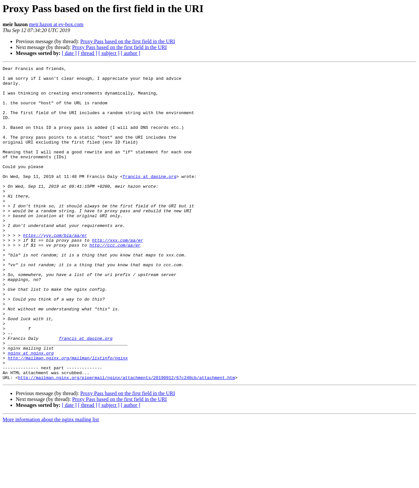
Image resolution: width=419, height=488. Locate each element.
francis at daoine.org (149, 199)
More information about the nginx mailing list (51, 482)
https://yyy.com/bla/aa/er (55, 269)
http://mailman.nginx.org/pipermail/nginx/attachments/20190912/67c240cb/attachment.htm (126, 440)
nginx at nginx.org (31, 411)
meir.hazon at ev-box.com (56, 24)
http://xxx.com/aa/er (117, 275)
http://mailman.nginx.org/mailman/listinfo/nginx (68, 417)
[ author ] (130, 53)
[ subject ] (109, 53)
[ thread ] (87, 53)
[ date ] (69, 53)
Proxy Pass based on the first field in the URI (127, 41)
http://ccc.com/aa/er (114, 281)
